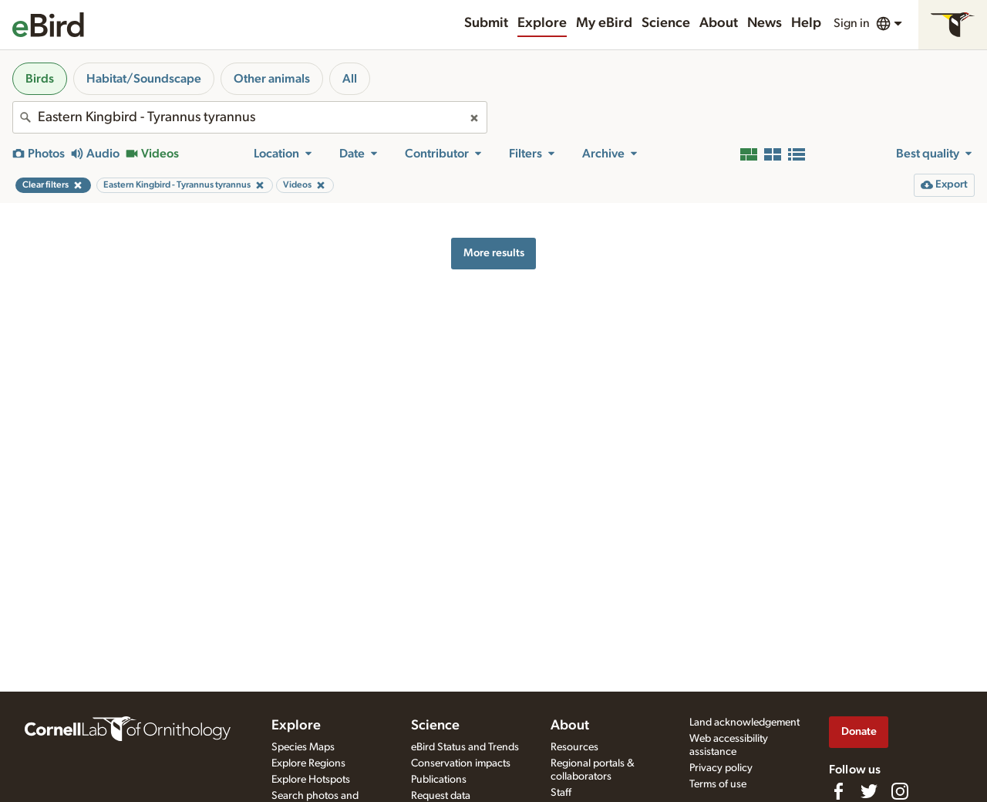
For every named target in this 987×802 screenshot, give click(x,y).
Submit (486, 23)
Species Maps (303, 747)
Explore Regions (308, 763)
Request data (440, 795)
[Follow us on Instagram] (900, 791)
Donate (859, 731)
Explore (542, 23)
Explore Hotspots (310, 779)
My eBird (604, 23)
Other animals (272, 79)
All (349, 79)
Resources (574, 747)
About (718, 23)
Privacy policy (721, 768)
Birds (39, 79)
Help (806, 23)
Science (666, 23)
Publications (439, 779)
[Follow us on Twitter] (869, 791)
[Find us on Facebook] (838, 791)
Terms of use (717, 784)
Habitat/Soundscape (143, 79)
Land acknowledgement (744, 722)
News (764, 23)
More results (493, 253)
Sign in (852, 23)
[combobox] (250, 117)
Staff (561, 792)
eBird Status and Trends (465, 747)
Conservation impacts (460, 763)
